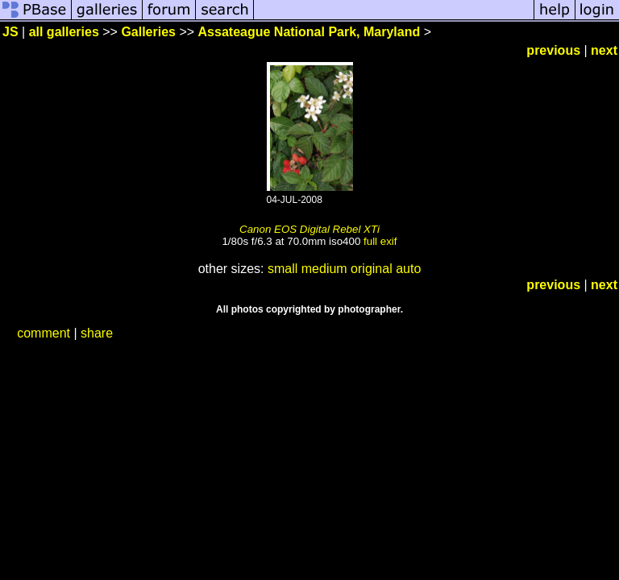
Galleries (148, 32)
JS (10, 32)
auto (408, 269)
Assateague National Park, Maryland (309, 32)
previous (553, 50)
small (282, 269)
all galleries (64, 32)
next (604, 50)
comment (43, 333)
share (97, 333)
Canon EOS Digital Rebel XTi (309, 229)
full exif (380, 241)
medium (324, 269)
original (372, 269)
